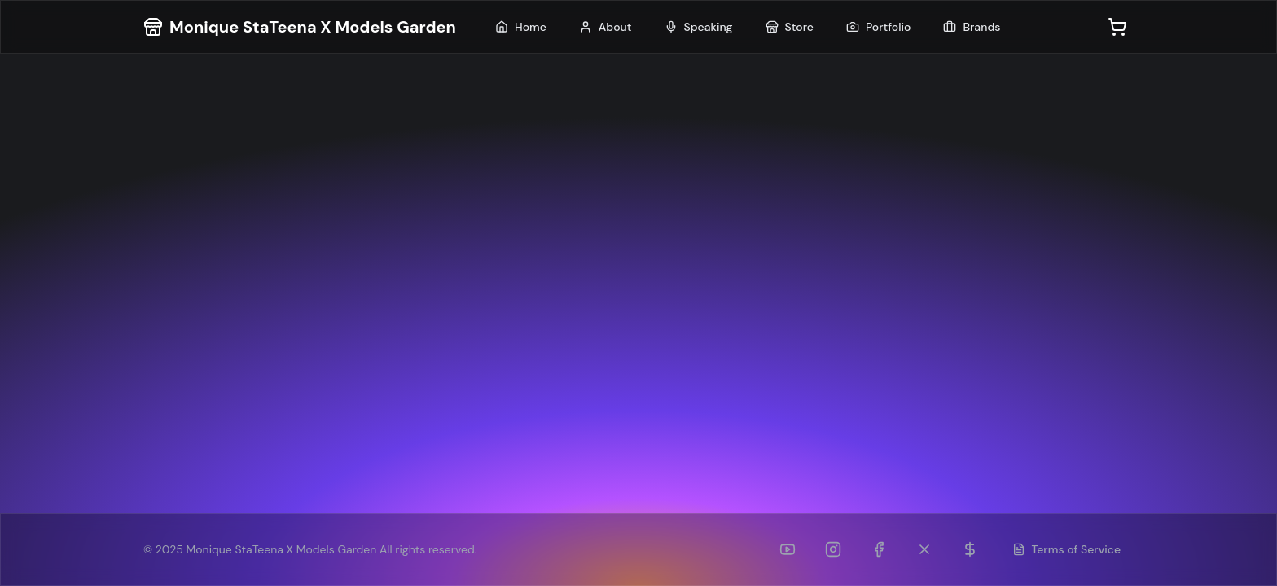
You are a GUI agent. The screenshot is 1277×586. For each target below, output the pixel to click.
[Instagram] (833, 549)
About (605, 27)
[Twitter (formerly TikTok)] (924, 549)
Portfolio (878, 27)
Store (790, 27)
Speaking (699, 27)
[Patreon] (970, 549)
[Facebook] (878, 549)
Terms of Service (1066, 549)
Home (520, 27)
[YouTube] (787, 549)
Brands (971, 27)
